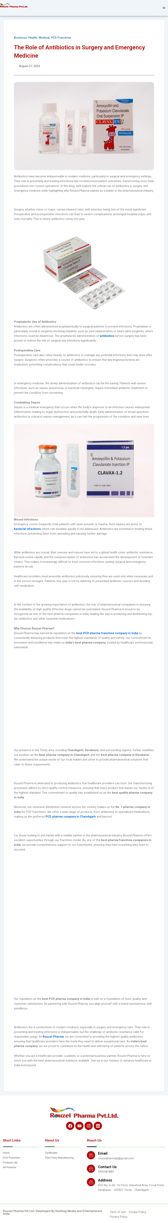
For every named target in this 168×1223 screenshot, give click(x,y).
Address (105, 1180)
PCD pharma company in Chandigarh (71, 816)
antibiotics (107, 336)
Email (102, 1153)
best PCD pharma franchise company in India (107, 633)
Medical (44, 37)
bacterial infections (27, 529)
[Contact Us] (91, 1169)
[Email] (91, 1155)
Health (32, 37)
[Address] (91, 1182)
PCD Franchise (61, 37)
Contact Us (107, 1167)
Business (20, 37)
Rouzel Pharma (53, 1036)
